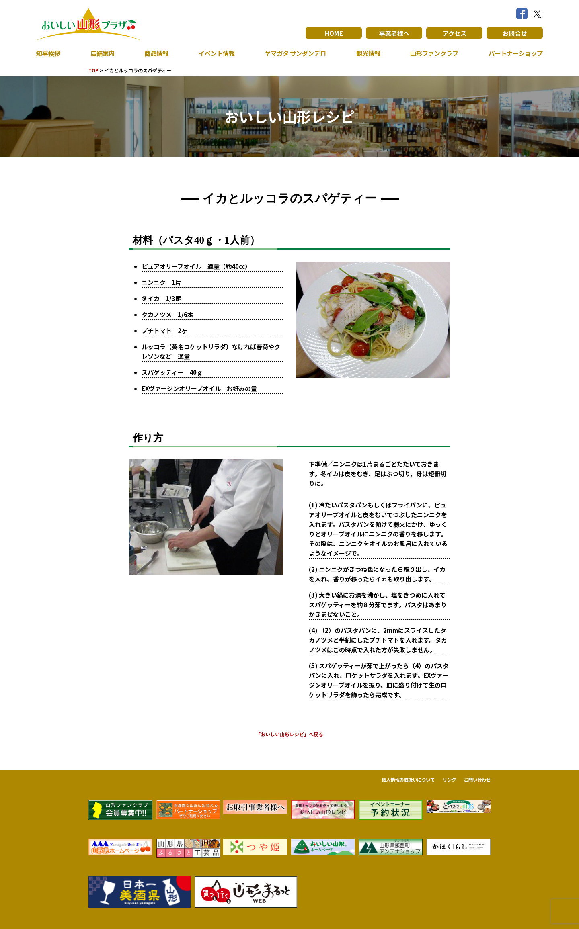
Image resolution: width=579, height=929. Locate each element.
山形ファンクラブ (432, 53)
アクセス (454, 33)
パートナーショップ (514, 53)
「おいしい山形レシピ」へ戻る (289, 734)
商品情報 (155, 53)
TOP (93, 70)
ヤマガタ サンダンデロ (293, 53)
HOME (333, 33)
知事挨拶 (49, 53)
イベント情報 (214, 53)
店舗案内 (102, 53)
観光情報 (366, 53)
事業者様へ (394, 33)
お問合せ (515, 33)
